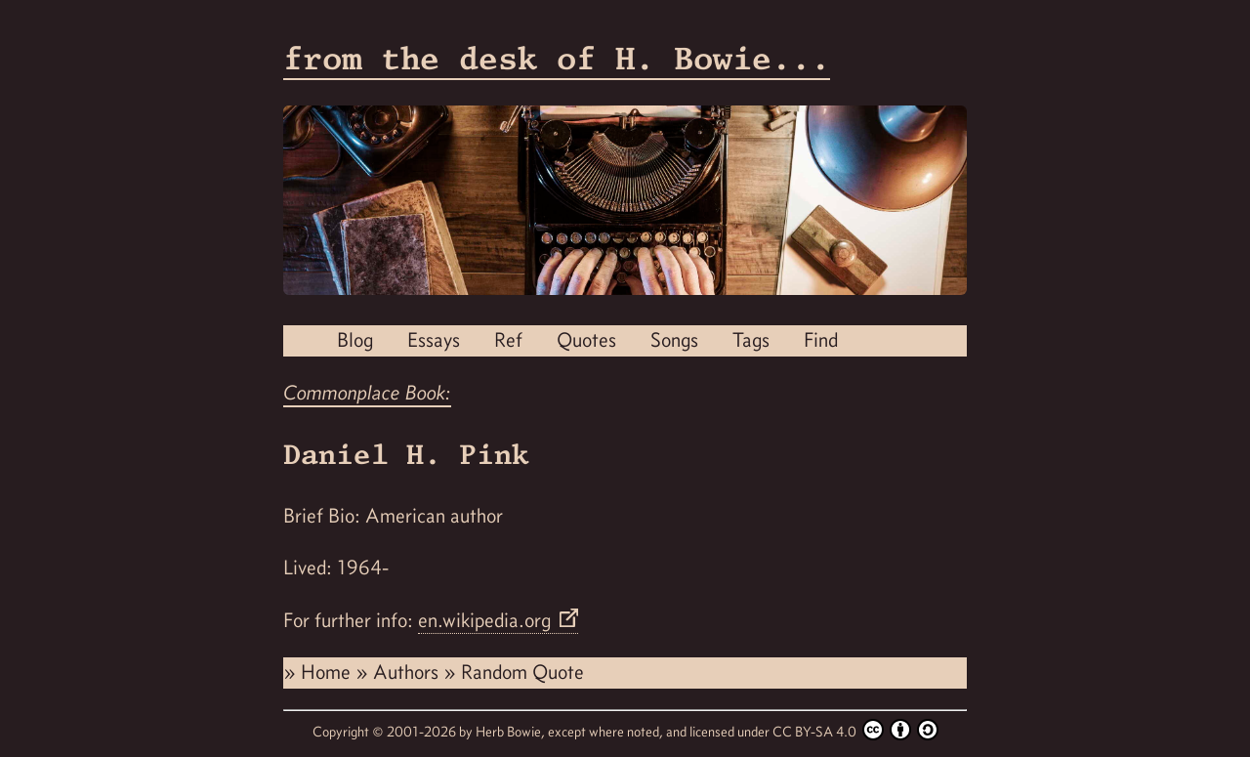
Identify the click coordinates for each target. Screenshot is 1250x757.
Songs (674, 340)
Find (821, 340)
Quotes (586, 340)
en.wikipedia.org (487, 620)
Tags (751, 340)
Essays (433, 340)
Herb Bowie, (512, 731)
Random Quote (522, 672)
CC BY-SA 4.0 (855, 729)
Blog (355, 340)
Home (328, 672)
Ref (508, 340)
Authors (408, 672)
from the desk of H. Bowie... (556, 58)
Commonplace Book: (367, 392)
